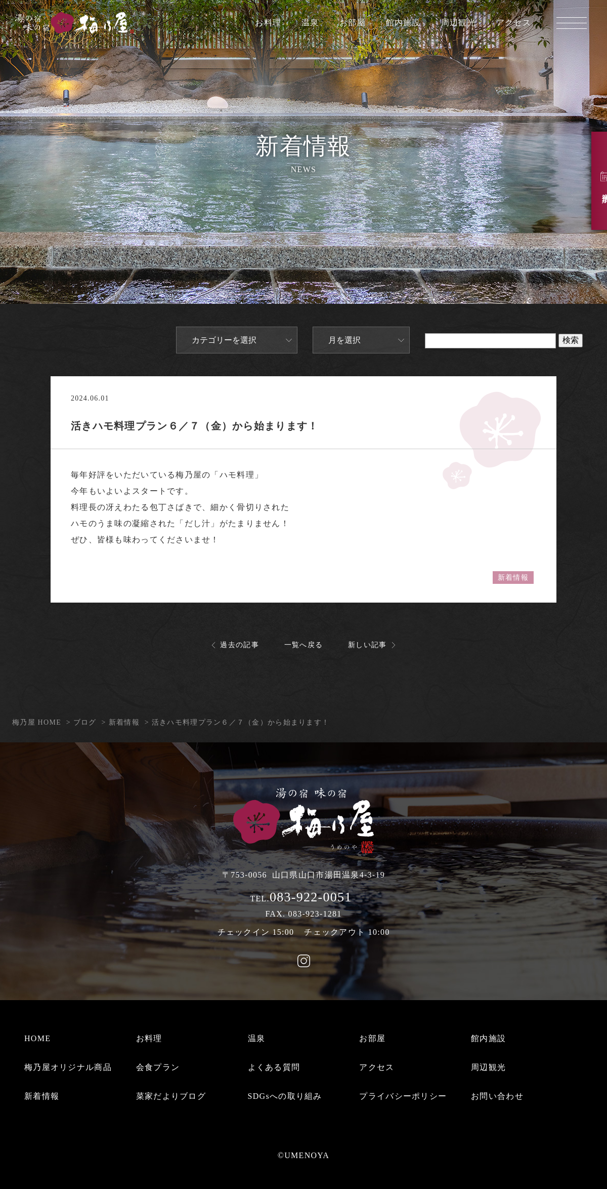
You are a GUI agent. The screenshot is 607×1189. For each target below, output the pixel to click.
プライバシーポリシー (403, 1096)
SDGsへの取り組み (285, 1096)
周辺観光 (458, 22)
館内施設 (403, 22)
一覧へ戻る (303, 645)
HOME (37, 1038)
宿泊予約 (591, 182)
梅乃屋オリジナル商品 (68, 1067)
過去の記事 (239, 645)
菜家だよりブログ (171, 1096)
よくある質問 (274, 1067)
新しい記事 (367, 645)
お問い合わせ (497, 1096)
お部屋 (352, 22)
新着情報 (513, 577)
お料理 (268, 22)
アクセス (513, 22)
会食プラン (158, 1067)
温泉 (310, 22)
